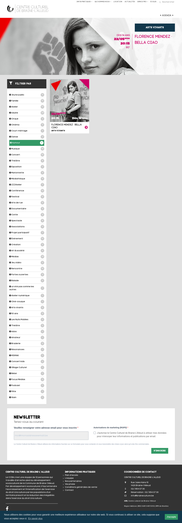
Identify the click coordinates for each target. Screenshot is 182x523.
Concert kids (26, 361)
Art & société (26, 251)
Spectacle (26, 221)
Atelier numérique (26, 295)
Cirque (26, 119)
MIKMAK (26, 355)
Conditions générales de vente (81, 487)
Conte (26, 215)
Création (26, 245)
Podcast (26, 385)
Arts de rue (26, 203)
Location (117, 2)
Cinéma (26, 125)
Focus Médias (26, 379)
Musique (26, 149)
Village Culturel (26, 367)
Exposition (26, 167)
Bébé (26, 373)
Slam (26, 397)
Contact (69, 490)
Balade (26, 280)
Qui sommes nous (103, 2)
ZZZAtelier (26, 185)
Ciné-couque (26, 301)
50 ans (26, 313)
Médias (26, 257)
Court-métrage (26, 131)
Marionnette (26, 173)
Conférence (26, 191)
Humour (27, 143)
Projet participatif (26, 233)
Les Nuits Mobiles (26, 319)
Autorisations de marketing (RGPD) (111, 427)
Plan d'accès (71, 475)
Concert (26, 155)
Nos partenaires (73, 481)
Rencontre (26, 268)
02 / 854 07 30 (138, 489)
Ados (26, 331)
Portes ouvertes (26, 274)
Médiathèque (26, 179)
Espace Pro (142, 2)
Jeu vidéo (26, 262)
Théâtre (26, 161)
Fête (26, 391)
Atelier (26, 107)
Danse (26, 137)
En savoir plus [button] (35, 518)
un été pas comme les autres (26, 288)
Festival (26, 197)
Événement (26, 239)
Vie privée (70, 484)
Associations (26, 227)
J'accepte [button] (171, 517)
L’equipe (69, 478)
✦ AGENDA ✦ (167, 15)
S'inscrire (160, 451)
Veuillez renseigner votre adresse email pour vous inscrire (45, 428)
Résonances (26, 349)
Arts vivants (26, 307)
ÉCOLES (153, 2)
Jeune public (26, 95)
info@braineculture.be (142, 496)
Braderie (26, 343)
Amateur (26, 337)
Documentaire (26, 209)
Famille (26, 101)
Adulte (26, 113)
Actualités (130, 2)
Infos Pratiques (84, 2)
